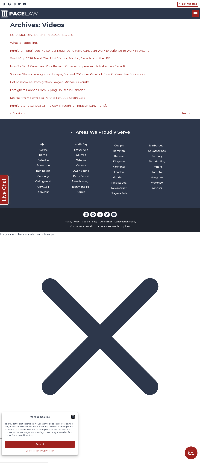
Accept (39, 444)
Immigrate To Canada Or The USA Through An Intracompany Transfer (59, 105)
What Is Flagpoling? (24, 43)
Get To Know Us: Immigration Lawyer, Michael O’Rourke (50, 82)
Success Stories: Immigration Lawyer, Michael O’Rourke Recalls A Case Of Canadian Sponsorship (78, 74)
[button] (73, 417)
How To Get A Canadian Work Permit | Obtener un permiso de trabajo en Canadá (68, 66)
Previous (17, 113)
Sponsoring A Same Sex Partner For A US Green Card (47, 98)
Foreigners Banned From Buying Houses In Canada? (47, 90)
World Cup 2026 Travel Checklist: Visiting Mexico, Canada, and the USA (60, 58)
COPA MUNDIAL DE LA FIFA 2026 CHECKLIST (42, 35)
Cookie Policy (32, 451)
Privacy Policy (47, 451)
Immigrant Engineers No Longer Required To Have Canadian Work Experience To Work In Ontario (79, 50)
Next (185, 113)
